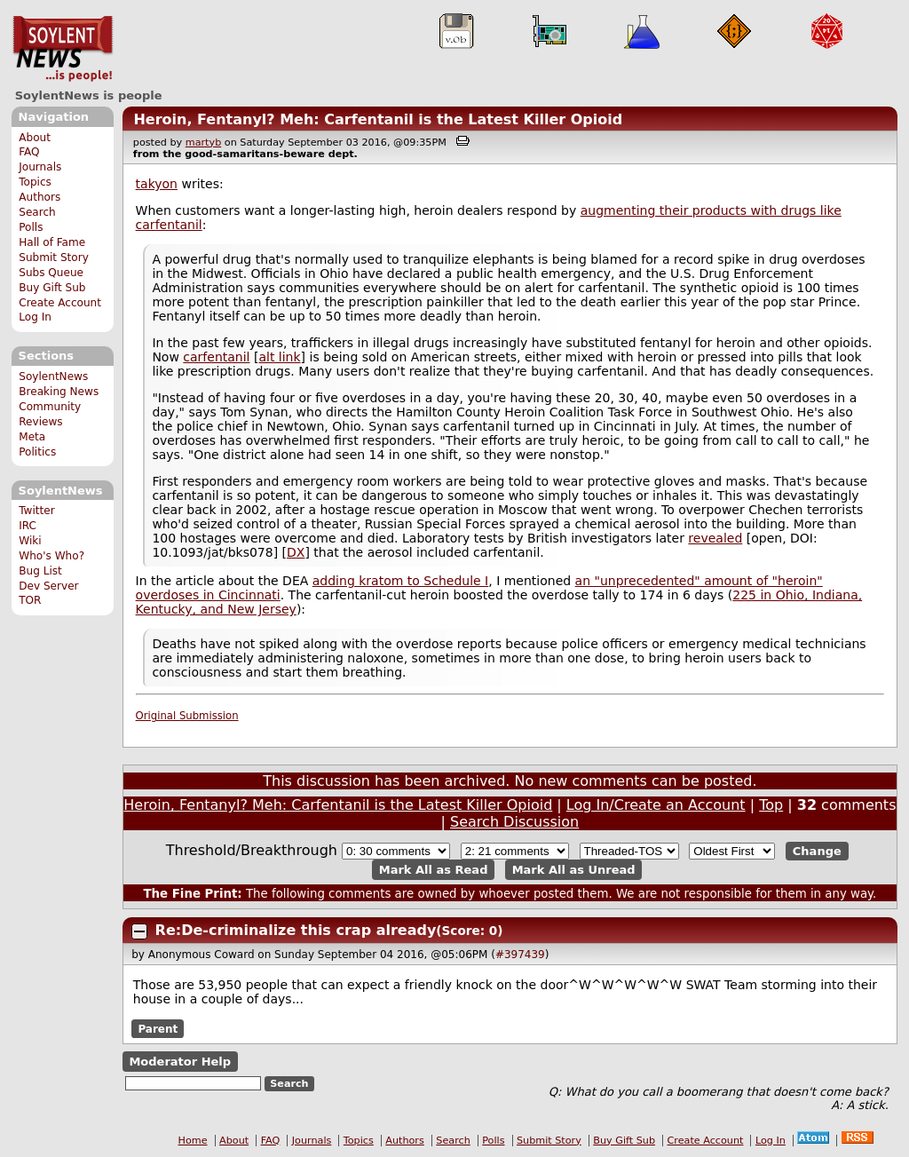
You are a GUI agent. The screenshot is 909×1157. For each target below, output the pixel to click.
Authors (39, 197)
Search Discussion (514, 821)
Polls (31, 227)
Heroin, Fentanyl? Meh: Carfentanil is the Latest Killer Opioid (377, 119)
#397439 (520, 954)
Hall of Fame (52, 242)
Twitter (36, 510)
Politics (37, 452)
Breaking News (59, 391)
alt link (279, 357)
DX (295, 552)
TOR (30, 600)
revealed (715, 538)
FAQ (29, 152)
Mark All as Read (433, 869)
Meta (32, 437)
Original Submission (187, 715)
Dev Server (48, 586)
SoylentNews (63, 48)
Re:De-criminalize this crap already (296, 930)
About (35, 137)
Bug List (40, 571)
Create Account (60, 303)
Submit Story (54, 257)
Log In (35, 317)
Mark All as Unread (574, 869)
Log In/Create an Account (656, 804)
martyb (203, 142)
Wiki (30, 541)
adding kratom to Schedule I (400, 581)
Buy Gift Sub (52, 287)
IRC (27, 525)
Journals (40, 167)
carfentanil (216, 357)
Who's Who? (51, 556)
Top (771, 804)
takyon (157, 184)
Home (193, 1140)
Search (37, 212)
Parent (158, 1028)
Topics (35, 182)
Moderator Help (180, 1061)
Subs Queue (51, 272)
